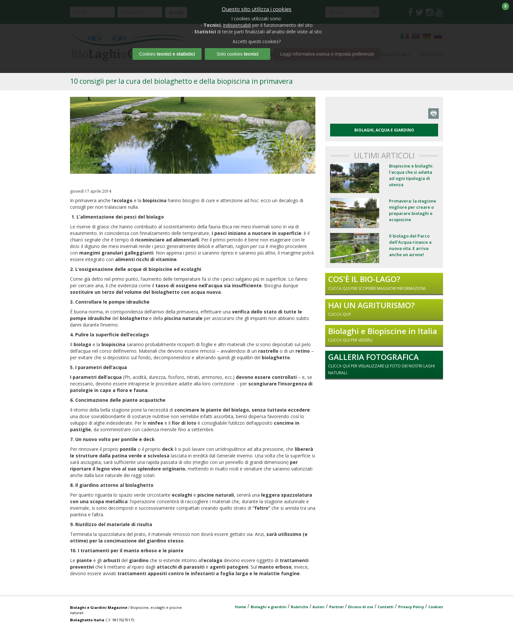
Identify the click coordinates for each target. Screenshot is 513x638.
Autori (318, 606)
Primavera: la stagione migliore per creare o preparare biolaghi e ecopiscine (412, 210)
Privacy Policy (411, 606)
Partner (336, 606)
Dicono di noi (360, 606)
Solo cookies (237, 54)
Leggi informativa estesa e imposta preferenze (327, 54)
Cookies (435, 606)
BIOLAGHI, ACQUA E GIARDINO (384, 130)
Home (240, 606)
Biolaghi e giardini (269, 606)
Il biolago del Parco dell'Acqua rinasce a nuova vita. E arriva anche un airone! (410, 245)
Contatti (386, 606)
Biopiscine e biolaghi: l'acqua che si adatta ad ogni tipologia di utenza (411, 175)
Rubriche (299, 606)
